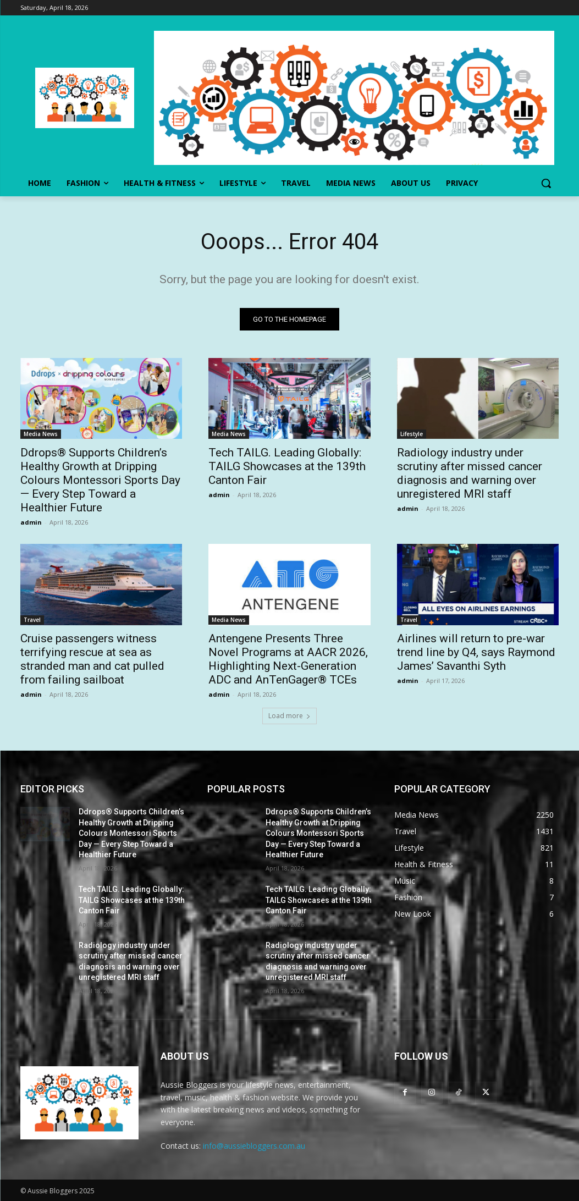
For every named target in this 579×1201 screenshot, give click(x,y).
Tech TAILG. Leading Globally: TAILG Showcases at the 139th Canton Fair (287, 467)
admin (31, 523)
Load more (289, 715)
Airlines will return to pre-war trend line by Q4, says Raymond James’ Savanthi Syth (476, 652)
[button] (546, 183)
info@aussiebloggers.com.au (254, 1146)
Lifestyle (411, 434)
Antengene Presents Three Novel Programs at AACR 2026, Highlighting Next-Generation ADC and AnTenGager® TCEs (288, 659)
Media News (41, 434)
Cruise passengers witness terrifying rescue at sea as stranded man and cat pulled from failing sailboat (92, 659)
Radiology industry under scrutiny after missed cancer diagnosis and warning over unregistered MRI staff (469, 474)
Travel (32, 620)
